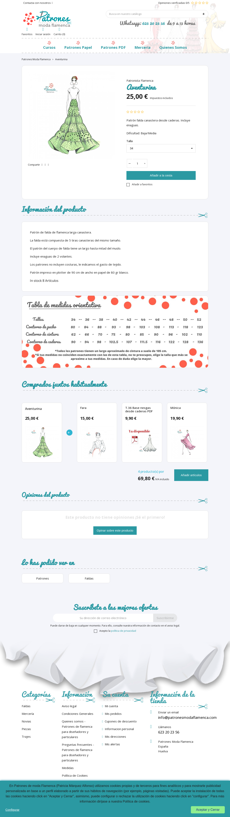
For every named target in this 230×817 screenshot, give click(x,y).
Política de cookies (136, 801)
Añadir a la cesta (161, 175)
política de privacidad (123, 631)
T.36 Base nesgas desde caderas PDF (139, 409)
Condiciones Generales (77, 714)
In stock (36, 280)
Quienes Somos (173, 47)
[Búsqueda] (157, 14)
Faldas (26, 706)
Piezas (26, 729)
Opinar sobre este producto (115, 530)
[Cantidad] (137, 163)
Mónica (175, 408)
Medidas (68, 768)
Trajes (26, 736)
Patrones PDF (113, 47)
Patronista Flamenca (139, 81)
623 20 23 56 (153, 23)
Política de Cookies (75, 775)
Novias (26, 721)
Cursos (49, 47)
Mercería (142, 47)
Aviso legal (69, 706)
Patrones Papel (78, 47)
